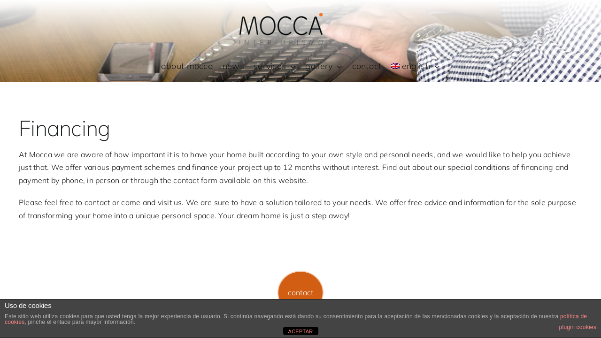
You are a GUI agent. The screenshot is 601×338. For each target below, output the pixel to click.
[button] (300, 293)
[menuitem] (415, 66)
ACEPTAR (300, 331)
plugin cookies (577, 327)
